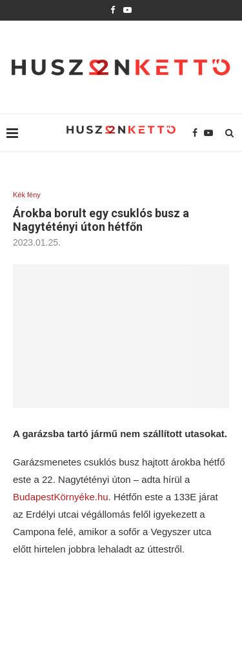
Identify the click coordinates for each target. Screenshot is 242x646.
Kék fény (27, 195)
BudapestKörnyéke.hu (60, 496)
